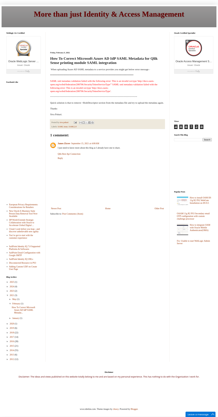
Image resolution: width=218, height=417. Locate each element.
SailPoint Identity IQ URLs (21, 259)
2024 (12, 286)
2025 (12, 282)
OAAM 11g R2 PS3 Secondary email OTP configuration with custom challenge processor (193, 216)
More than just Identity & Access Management (109, 14)
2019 (12, 328)
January (16, 318)
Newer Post (56, 208)
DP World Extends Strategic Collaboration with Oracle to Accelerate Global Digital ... (21, 222)
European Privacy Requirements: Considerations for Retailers (23, 205)
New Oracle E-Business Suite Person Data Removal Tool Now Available (23, 214)
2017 (12, 337)
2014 (12, 350)
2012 (12, 359)
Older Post (159, 208)
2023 (12, 291)
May (14, 299)
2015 (12, 346)
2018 (12, 332)
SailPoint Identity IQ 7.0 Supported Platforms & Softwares (24, 247)
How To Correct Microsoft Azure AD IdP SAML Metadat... (23, 310)
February (16, 303)
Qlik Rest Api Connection (69, 154)
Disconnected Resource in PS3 (22, 263)
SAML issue (63, 127)
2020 (12, 324)
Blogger (134, 409)
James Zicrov (64, 143)
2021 (12, 295)
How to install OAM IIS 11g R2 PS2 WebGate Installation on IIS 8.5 (200, 200)
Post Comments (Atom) (72, 214)
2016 (12, 341)
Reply (60, 158)
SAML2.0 (73, 127)
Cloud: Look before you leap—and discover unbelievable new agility (24, 230)
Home (108, 208)
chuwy (116, 409)
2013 (12, 355)
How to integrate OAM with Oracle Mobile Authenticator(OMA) (200, 227)
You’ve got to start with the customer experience (21, 236)
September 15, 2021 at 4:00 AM (85, 143)
